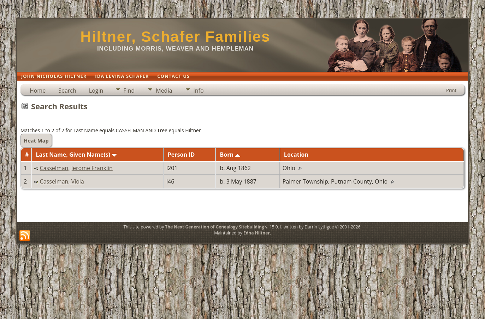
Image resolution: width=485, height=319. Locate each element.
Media (164, 90)
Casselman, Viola (62, 181)
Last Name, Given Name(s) (76, 154)
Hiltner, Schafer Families (176, 36)
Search (67, 90)
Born (230, 154)
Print (451, 90)
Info (198, 90)
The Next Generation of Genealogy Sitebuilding (214, 227)
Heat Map (36, 140)
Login (96, 90)
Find (129, 90)
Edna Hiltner (256, 233)
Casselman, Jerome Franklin (76, 168)
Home (38, 90)
